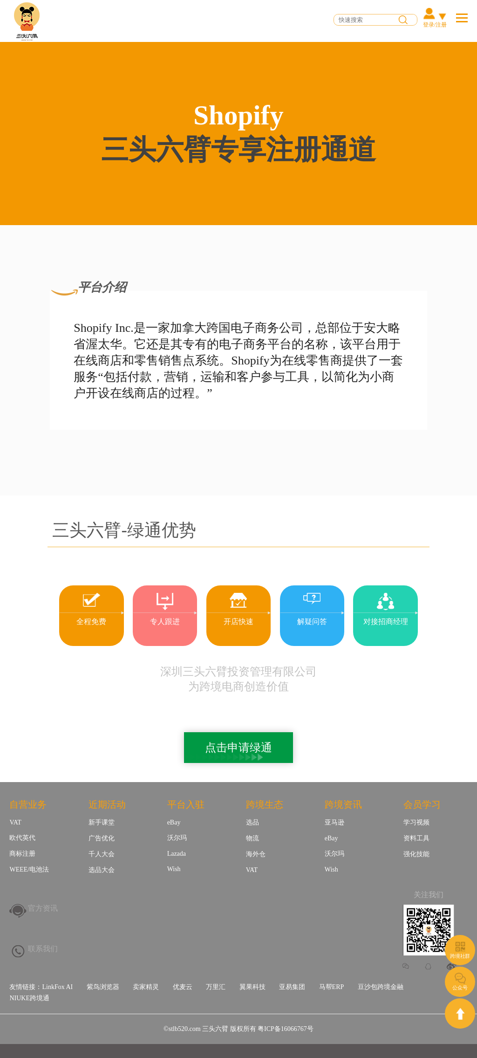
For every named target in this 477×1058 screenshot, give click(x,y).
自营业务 (28, 804)
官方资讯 (43, 908)
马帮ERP (331, 986)
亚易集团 (292, 986)
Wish (174, 869)
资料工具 (416, 838)
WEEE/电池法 (29, 869)
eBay (174, 822)
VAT (15, 822)
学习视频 (416, 822)
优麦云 (182, 986)
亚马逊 (334, 822)
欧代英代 (22, 837)
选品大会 (102, 869)
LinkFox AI (57, 986)
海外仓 (256, 854)
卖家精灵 (146, 986)
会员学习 (422, 804)
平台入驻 (185, 804)
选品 (252, 822)
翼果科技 (252, 986)
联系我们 (43, 949)
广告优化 (102, 838)
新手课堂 (102, 822)
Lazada (176, 853)
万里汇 (215, 986)
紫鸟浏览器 (103, 986)
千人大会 (102, 854)
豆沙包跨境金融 (380, 986)
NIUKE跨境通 (29, 998)
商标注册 (22, 853)
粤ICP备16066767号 (285, 1028)
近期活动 (107, 804)
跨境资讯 (343, 804)
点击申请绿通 (238, 748)
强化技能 (416, 854)
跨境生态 (264, 804)
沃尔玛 (177, 837)
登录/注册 (435, 24)
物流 (252, 838)
